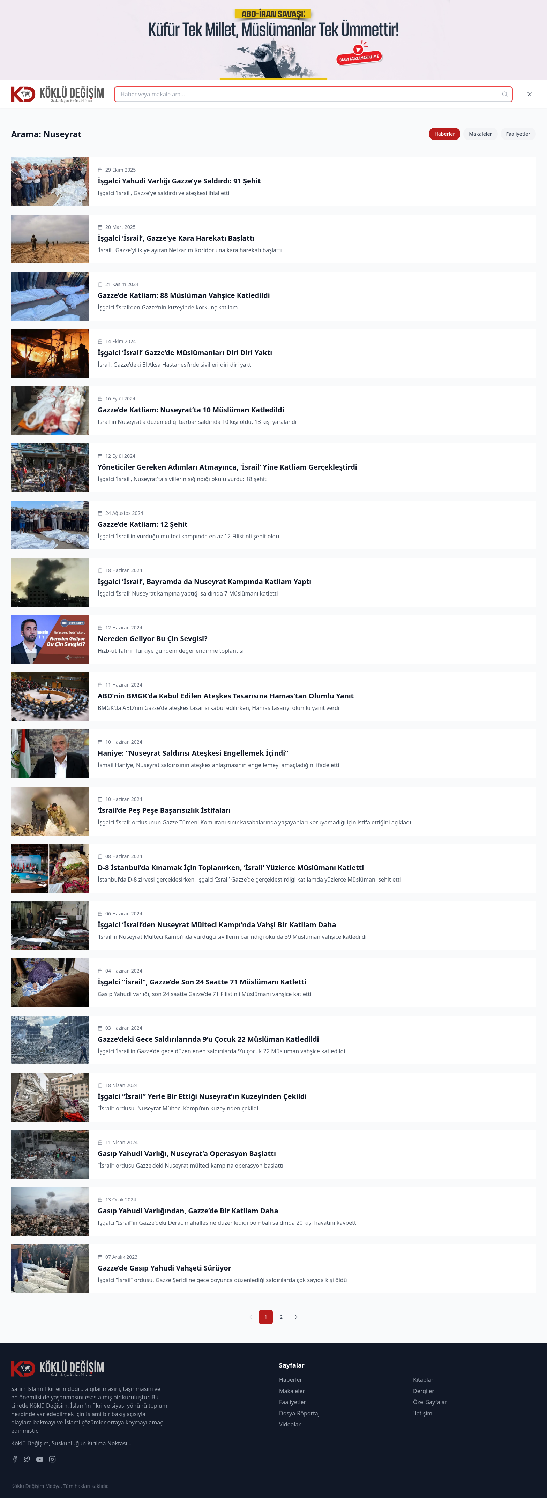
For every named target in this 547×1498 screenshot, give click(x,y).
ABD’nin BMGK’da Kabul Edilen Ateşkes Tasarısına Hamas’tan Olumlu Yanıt (226, 696)
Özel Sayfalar (430, 1402)
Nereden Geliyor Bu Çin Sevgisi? (153, 638)
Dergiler (423, 1391)
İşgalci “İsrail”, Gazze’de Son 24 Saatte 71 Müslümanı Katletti (202, 982)
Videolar (290, 1424)
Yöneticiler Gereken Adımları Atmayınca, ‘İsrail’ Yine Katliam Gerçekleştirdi (227, 467)
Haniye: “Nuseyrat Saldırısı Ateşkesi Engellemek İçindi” (193, 753)
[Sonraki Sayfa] (297, 1317)
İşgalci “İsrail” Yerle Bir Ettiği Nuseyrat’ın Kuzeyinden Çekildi (202, 1096)
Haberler (444, 133)
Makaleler (480, 133)
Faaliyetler (518, 133)
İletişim (422, 1413)
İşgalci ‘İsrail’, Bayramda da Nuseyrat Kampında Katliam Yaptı (204, 581)
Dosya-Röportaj (299, 1413)
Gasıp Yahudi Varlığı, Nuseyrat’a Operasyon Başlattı (187, 1153)
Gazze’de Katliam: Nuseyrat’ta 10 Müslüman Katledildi (191, 409)
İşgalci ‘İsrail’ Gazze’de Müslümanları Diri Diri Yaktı (185, 352)
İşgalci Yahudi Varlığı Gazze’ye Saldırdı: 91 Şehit (179, 181)
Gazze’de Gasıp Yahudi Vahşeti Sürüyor (164, 1268)
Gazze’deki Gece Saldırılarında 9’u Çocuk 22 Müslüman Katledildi (208, 1039)
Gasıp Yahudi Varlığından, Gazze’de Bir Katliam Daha (188, 1210)
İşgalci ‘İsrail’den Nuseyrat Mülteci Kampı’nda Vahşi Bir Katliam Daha (217, 924)
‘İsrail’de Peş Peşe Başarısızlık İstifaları (164, 810)
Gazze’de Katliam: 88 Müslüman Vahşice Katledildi (184, 295)
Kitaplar (423, 1380)
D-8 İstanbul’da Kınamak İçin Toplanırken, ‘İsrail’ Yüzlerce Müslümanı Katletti (231, 867)
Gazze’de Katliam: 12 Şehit (143, 524)
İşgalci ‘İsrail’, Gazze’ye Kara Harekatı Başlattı (176, 238)
